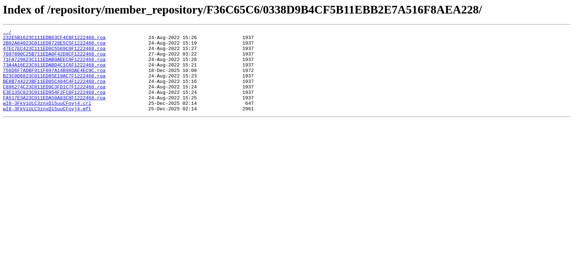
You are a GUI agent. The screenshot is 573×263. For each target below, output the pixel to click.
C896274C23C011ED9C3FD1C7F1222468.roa (54, 98)
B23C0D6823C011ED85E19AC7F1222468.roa (54, 85)
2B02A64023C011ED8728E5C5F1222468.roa (54, 46)
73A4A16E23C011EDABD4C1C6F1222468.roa (54, 72)
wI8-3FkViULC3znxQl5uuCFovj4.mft (47, 125)
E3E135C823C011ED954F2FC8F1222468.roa (54, 105)
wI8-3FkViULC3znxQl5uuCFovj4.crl (47, 118)
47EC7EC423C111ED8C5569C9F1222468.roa (54, 52)
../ (7, 33)
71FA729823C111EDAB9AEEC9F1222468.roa (54, 65)
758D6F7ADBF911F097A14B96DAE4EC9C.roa (54, 79)
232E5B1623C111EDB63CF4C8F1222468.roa (54, 39)
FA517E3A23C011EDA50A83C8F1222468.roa (54, 111)
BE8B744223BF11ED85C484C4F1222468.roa (54, 92)
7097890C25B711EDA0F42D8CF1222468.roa (54, 59)
